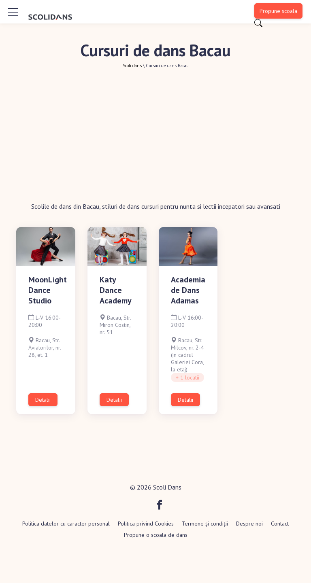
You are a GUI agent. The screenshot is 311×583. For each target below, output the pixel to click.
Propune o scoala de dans (155, 534)
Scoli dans (132, 65)
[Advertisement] (155, 129)
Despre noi (249, 523)
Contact (280, 523)
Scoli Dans (167, 487)
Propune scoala (278, 11)
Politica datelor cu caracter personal (66, 523)
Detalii (43, 399)
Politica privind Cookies (146, 523)
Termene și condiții (205, 523)
